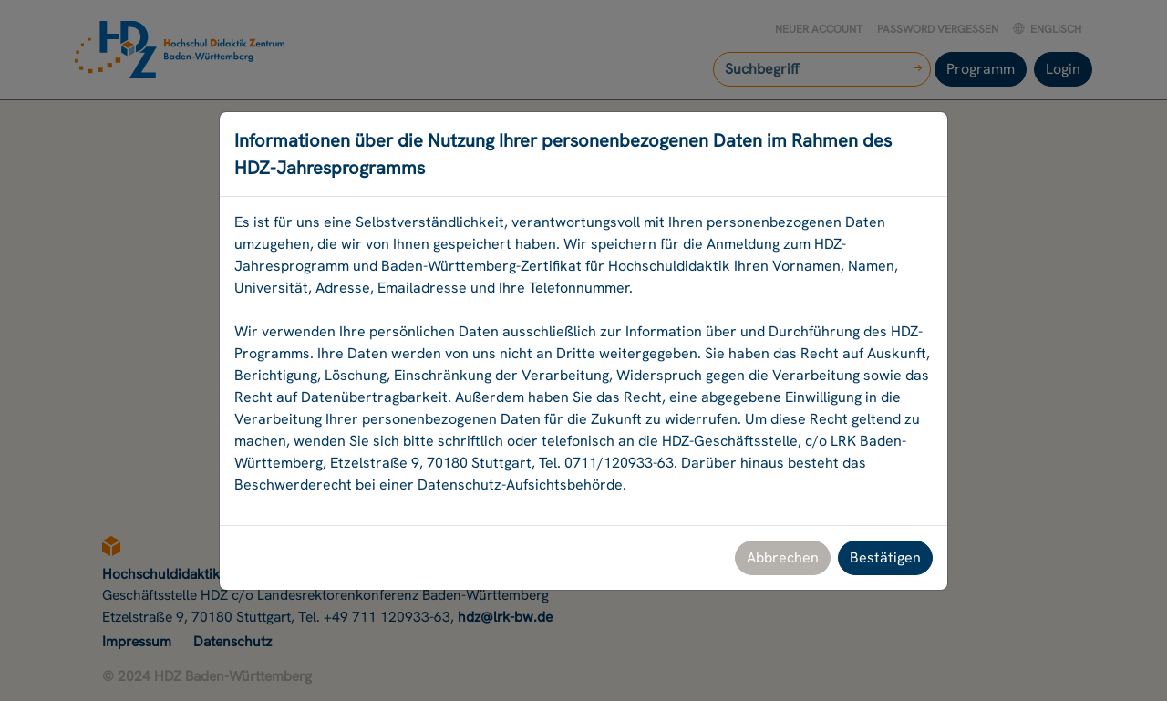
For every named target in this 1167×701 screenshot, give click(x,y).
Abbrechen (783, 557)
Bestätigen (885, 557)
